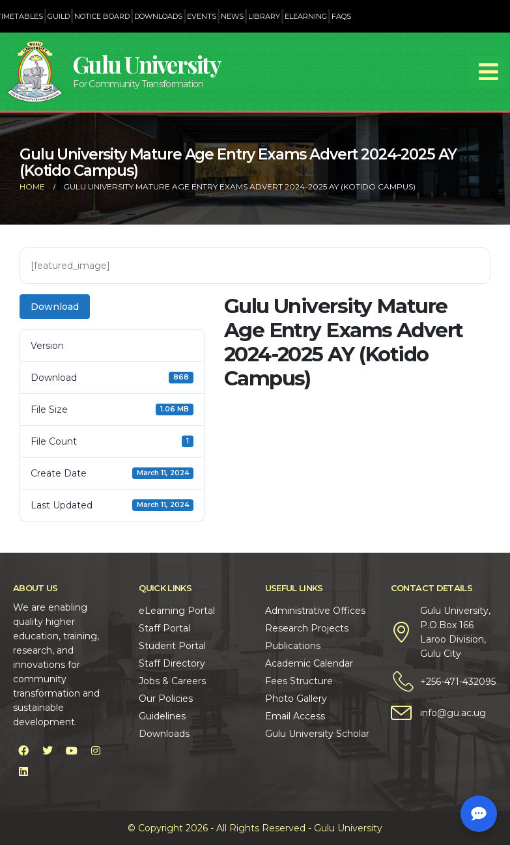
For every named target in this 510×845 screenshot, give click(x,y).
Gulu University (146, 64)
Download (55, 306)
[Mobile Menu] (488, 71)
